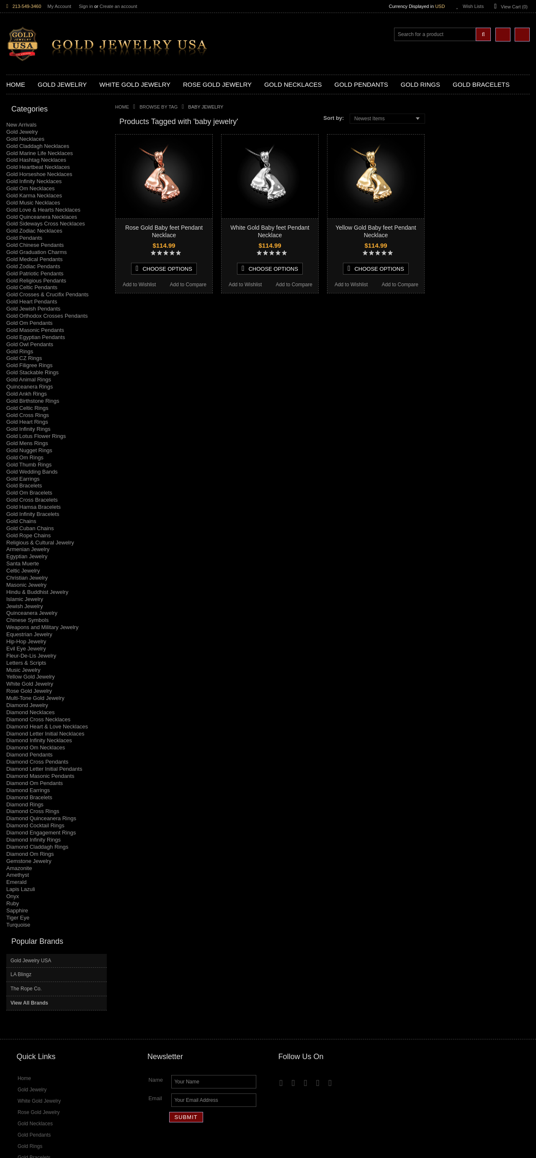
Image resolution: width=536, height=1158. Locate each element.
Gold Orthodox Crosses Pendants (47, 316)
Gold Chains (21, 521)
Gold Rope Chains (28, 535)
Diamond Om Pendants (34, 783)
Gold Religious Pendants (36, 280)
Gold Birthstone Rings (32, 401)
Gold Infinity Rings (28, 429)
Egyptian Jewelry (26, 556)
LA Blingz (448, 142)
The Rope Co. (453, 157)
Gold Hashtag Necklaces (36, 160)
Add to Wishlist (139, 285)
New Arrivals (21, 125)
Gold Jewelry (22, 132)
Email (155, 1016)
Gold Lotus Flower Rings (36, 436)
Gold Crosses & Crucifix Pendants (47, 294)
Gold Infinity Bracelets (32, 514)
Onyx (12, 896)
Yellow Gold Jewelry (30, 677)
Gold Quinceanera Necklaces (41, 217)
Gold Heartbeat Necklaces (38, 167)
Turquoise (18, 925)
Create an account (118, 6)
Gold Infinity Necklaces (34, 181)
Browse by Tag (158, 106)
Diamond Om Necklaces (35, 747)
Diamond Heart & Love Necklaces (47, 726)
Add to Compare (188, 285)
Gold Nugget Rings (29, 450)
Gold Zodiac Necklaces (34, 231)
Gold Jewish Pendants (33, 309)
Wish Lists (473, 6)
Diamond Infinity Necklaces (39, 740)
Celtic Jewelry (23, 570)
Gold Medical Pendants (34, 259)
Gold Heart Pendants (31, 301)
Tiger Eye (17, 917)
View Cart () (514, 6)
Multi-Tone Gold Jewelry (35, 698)
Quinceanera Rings (29, 386)
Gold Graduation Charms (36, 252)
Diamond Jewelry (27, 705)
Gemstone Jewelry (29, 861)
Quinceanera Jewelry (31, 613)
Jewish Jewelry (24, 606)
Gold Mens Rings (27, 443)
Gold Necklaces (25, 139)
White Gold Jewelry (29, 684)
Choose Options (164, 268)
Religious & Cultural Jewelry (40, 542)
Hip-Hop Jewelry (26, 641)
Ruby (12, 903)
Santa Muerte (22, 563)
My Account (59, 6)
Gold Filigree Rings (29, 365)
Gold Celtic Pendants (31, 287)
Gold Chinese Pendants (35, 245)
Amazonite (19, 868)
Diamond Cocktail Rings (35, 825)
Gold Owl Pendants (29, 344)
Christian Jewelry (27, 578)
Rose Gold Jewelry (29, 691)
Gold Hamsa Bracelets (33, 507)
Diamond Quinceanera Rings (41, 818)
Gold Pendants (24, 238)
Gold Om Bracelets (29, 493)
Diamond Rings (25, 804)
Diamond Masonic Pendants (40, 776)
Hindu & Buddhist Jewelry (37, 592)
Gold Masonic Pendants (35, 330)
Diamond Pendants (29, 754)
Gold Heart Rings (27, 422)
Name (155, 998)
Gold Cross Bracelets (32, 500)
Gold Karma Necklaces (34, 195)
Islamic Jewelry (24, 599)
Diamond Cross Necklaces (38, 719)
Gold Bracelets (24, 485)
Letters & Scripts (26, 663)
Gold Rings (19, 351)
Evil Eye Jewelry (26, 648)
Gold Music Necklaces (33, 202)
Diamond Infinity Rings (33, 840)
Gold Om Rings (25, 457)
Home (122, 106)
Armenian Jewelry (27, 549)
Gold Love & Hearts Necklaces (43, 210)
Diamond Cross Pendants (37, 762)
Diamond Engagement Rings (41, 832)
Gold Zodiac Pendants (33, 266)
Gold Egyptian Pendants (35, 337)
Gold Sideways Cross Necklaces (45, 223)
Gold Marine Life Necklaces (39, 153)
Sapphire (17, 910)
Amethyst (17, 875)
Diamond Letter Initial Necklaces (45, 734)
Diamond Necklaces (30, 712)
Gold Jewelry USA (458, 128)
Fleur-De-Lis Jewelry (31, 656)
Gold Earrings (22, 479)
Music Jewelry (23, 670)
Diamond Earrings (28, 790)
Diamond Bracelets (29, 797)
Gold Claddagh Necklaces (37, 146)
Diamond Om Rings (30, 854)
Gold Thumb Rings (29, 464)
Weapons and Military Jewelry (42, 627)
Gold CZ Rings (24, 358)
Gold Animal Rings (28, 379)
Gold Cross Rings (27, 415)
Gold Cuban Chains (30, 528)
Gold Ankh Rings (26, 394)
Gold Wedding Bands (32, 472)
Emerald (16, 882)
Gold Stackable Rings (32, 372)
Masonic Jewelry (26, 585)
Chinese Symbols (27, 620)
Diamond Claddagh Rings (37, 847)
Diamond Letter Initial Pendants (44, 769)
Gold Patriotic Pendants (35, 273)
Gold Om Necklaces (30, 188)
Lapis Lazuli (20, 889)
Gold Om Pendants (29, 323)
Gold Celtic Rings (27, 408)
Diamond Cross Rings (32, 811)
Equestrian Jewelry (29, 634)
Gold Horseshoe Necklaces (39, 174)
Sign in (86, 6)
